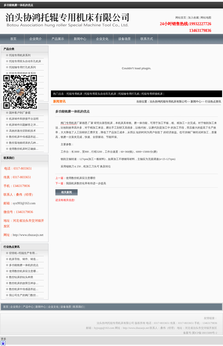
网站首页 (180, 17)
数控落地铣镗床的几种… (23, 142)
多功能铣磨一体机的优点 (23, 265)
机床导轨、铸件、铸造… (23, 259)
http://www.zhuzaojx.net (28, 235)
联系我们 (78, 306)
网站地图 (206, 17)
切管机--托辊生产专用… (23, 253)
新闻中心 (80, 39)
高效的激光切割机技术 (22, 130)
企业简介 (35, 39)
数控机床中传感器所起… (23, 136)
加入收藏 (193, 17)
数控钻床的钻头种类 (21, 277)
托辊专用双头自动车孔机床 (100, 93)
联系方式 (147, 39)
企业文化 (102, 39)
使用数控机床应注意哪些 (80, 178)
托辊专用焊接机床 (152, 93)
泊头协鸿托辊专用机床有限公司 (168, 101)
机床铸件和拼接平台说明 (23, 118)
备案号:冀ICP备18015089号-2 (200, 332)
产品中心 (28, 306)
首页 (13, 39)
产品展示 (58, 39)
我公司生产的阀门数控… (23, 295)
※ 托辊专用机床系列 (18, 55)
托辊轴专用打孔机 (129, 93)
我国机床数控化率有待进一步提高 (86, 183)
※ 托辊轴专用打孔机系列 (21, 67)
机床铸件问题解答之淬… (23, 124)
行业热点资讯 (213, 101)
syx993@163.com (24, 203)
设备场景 (124, 39)
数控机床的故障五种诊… (23, 283)
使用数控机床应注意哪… (23, 271)
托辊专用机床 (74, 93)
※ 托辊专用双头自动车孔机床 (23, 61)
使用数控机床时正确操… (23, 148)
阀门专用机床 (69, 123)
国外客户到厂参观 (19, 112)
